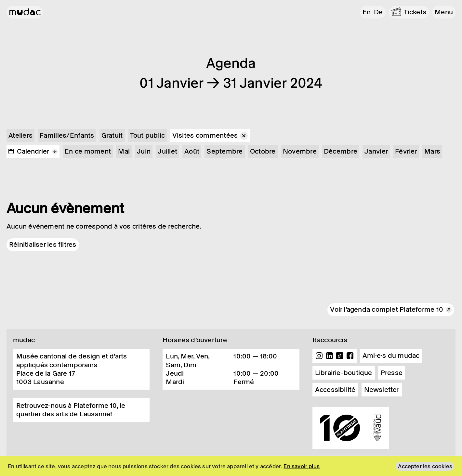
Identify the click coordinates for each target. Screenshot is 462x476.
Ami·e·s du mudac (391, 355)
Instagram (319, 355)
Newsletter (381, 389)
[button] (443, 12)
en (367, 12)
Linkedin (329, 355)
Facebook (349, 355)
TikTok (339, 355)
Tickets (415, 12)
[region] (231, 466)
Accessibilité (335, 389)
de (378, 12)
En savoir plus (302, 466)
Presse (392, 373)
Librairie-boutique (343, 373)
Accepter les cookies (425, 466)
